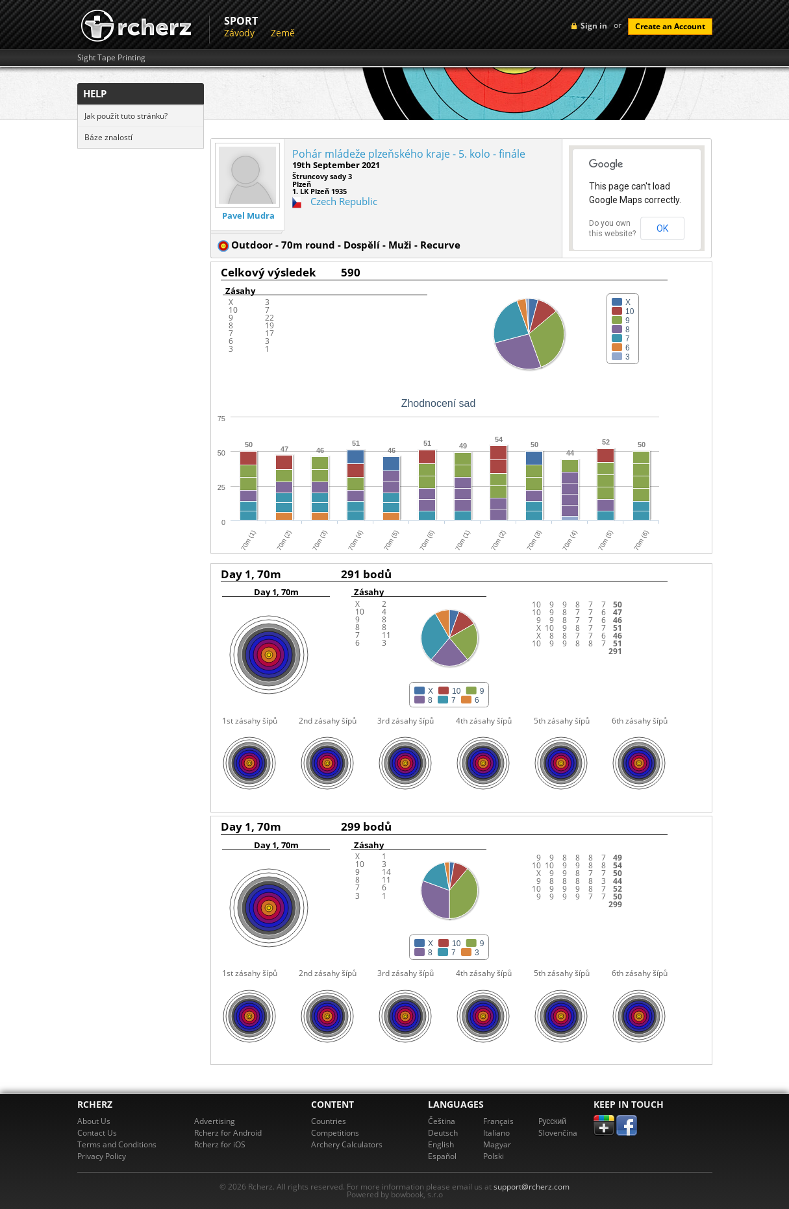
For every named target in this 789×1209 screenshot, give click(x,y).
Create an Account (670, 26)
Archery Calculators (346, 1144)
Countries (328, 1121)
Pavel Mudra (248, 216)
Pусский (552, 1121)
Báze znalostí (108, 137)
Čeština (441, 1121)
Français (498, 1121)
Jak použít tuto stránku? (126, 115)
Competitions (335, 1132)
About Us (93, 1121)
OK (662, 228)
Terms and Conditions (117, 1144)
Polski (493, 1156)
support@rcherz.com (532, 1186)
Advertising (214, 1121)
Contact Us (97, 1132)
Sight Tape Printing (111, 58)
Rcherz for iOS (219, 1144)
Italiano (496, 1132)
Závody (239, 33)
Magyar (497, 1144)
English (441, 1144)
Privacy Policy (101, 1156)
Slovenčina (557, 1132)
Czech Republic (343, 201)
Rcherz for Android (228, 1132)
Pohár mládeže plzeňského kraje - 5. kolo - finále (408, 154)
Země (283, 33)
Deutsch (443, 1132)
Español (442, 1156)
